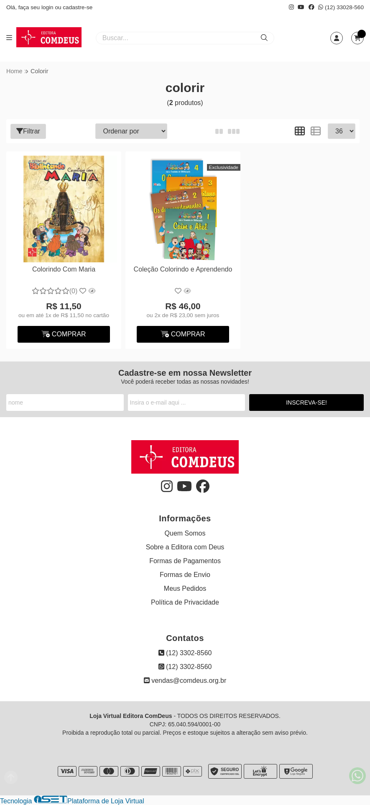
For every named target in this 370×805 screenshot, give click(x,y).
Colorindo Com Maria (63, 269)
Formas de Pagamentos (185, 560)
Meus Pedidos (185, 588)
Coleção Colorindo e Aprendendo (183, 269)
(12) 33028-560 (341, 7)
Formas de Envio (185, 574)
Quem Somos (185, 533)
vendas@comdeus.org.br (185, 680)
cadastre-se (77, 7)
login (48, 7)
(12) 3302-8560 (185, 652)
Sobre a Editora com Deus (185, 547)
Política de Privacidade (185, 602)
